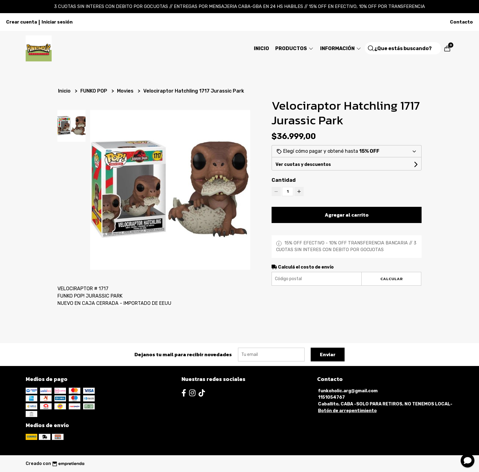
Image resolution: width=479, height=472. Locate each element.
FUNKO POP (94, 91)
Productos (294, 48)
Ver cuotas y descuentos (303, 164)
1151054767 (331, 397)
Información (341, 48)
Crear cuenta (21, 22)
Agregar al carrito (347, 214)
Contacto (461, 22)
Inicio (261, 48)
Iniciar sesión (57, 22)
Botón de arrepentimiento (347, 410)
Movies (126, 91)
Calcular (391, 279)
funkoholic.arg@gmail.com (348, 390)
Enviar (327, 354)
